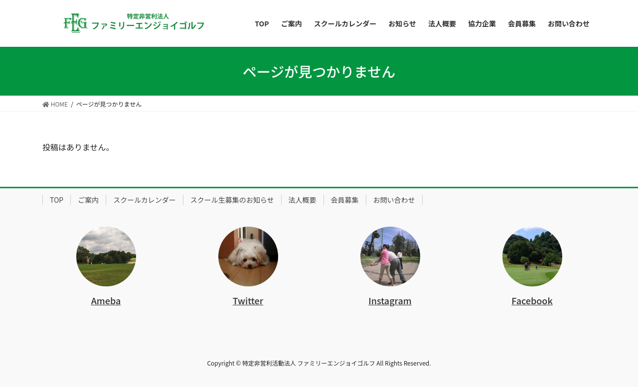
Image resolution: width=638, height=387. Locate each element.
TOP (56, 200)
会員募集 (345, 200)
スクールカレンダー (144, 200)
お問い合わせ (394, 200)
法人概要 (303, 200)
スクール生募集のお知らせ (232, 200)
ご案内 (88, 200)
